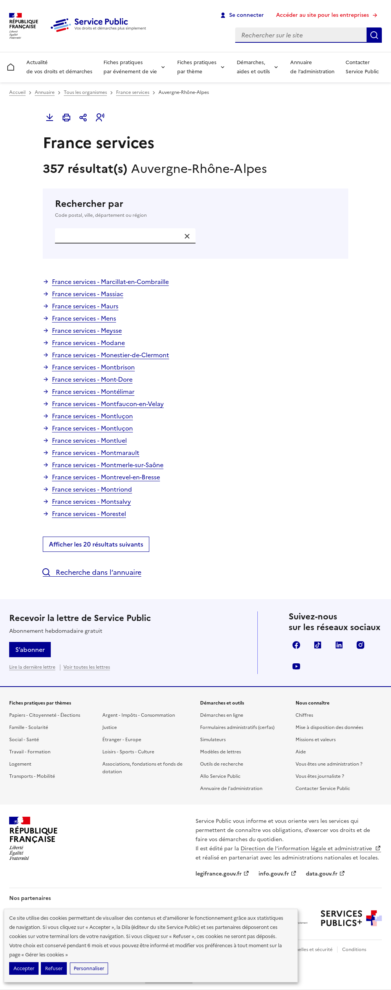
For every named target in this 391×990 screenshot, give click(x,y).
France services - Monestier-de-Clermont (110, 355)
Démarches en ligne (221, 715)
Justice (109, 727)
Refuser (54, 968)
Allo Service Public (220, 776)
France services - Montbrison (93, 367)
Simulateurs (213, 739)
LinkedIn (339, 645)
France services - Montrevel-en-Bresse (106, 477)
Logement (20, 764)
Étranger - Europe (121, 739)
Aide (301, 751)
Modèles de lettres (220, 751)
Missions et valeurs (316, 739)
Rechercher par (195, 208)
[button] (100, 117)
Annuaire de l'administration (231, 788)
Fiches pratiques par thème (197, 67)
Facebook (296, 645)
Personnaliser (89, 968)
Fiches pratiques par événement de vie (130, 67)
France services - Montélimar (93, 391)
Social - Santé (24, 739)
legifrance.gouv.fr (222, 874)
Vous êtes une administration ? (329, 764)
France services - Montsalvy (91, 501)
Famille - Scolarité (28, 727)
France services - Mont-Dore (92, 379)
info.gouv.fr (278, 874)
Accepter (23, 968)
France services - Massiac (87, 293)
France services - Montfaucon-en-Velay (108, 403)
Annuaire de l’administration (312, 67)
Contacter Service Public (362, 67)
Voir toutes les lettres (86, 667)
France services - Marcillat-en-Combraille (110, 281)
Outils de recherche (221, 764)
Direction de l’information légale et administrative (311, 849)
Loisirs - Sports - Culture (128, 751)
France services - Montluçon (92, 416)
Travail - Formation (29, 751)
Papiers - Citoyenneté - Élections (44, 715)
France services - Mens (84, 318)
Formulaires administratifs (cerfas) (237, 727)
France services (132, 92)
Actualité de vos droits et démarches (59, 67)
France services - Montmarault (95, 452)
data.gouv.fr (325, 874)
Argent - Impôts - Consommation (138, 715)
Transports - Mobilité (32, 776)
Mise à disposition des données (329, 727)
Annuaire (45, 92)
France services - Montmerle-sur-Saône (107, 464)
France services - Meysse (87, 330)
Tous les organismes (85, 92)
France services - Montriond (92, 489)
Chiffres (304, 715)
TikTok (317, 645)
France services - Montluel (89, 440)
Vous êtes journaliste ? (320, 776)
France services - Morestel (89, 513)
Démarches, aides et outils (253, 67)
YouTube (296, 666)
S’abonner (30, 649)
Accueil (17, 92)
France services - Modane (88, 342)
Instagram (360, 645)
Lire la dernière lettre (32, 667)
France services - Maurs (85, 306)
